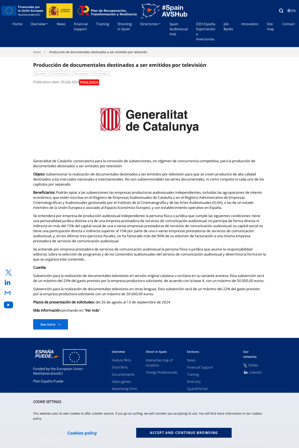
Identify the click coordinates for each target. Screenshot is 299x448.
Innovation (250, 24)
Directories (150, 24)
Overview (39, 24)
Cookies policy (82, 433)
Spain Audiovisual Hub (179, 29)
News (61, 24)
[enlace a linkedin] (8, 282)
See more (47, 324)
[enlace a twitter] (8, 273)
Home (17, 24)
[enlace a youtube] (8, 305)
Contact (288, 24)
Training (102, 24)
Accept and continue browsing (184, 432)
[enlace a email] (8, 293)
